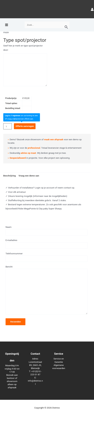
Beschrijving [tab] (9, 175)
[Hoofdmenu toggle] (6, 25)
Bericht (46, 290)
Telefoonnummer (46, 257)
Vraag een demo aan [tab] (29, 175)
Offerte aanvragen (25, 126)
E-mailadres (46, 244)
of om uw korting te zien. (21, 116)
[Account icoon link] (92, 9)
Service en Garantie (59, 360)
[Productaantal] (7, 126)
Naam (46, 231)
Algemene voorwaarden (58, 366)
